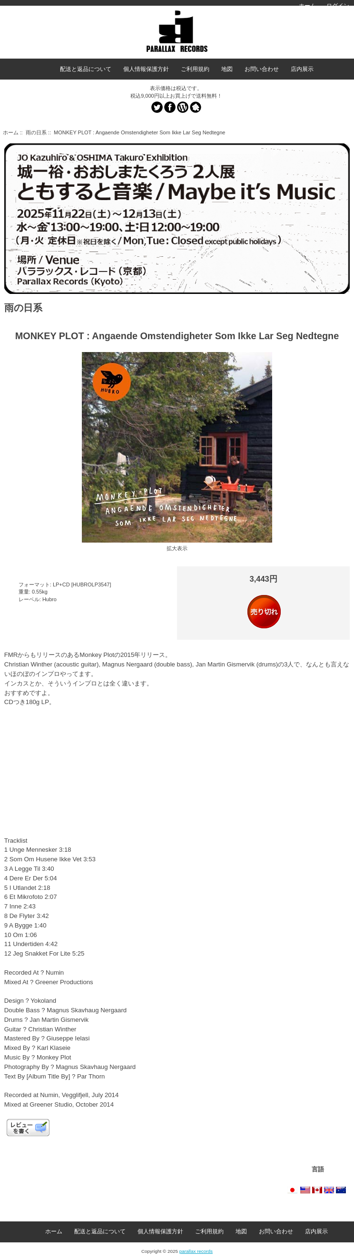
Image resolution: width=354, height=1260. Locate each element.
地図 (227, 69)
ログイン (337, 5)
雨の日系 (36, 132)
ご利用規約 (195, 69)
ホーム (307, 5)
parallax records (196, 1251)
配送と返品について (85, 69)
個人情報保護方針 (146, 69)
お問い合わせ (262, 69)
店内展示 (302, 69)
